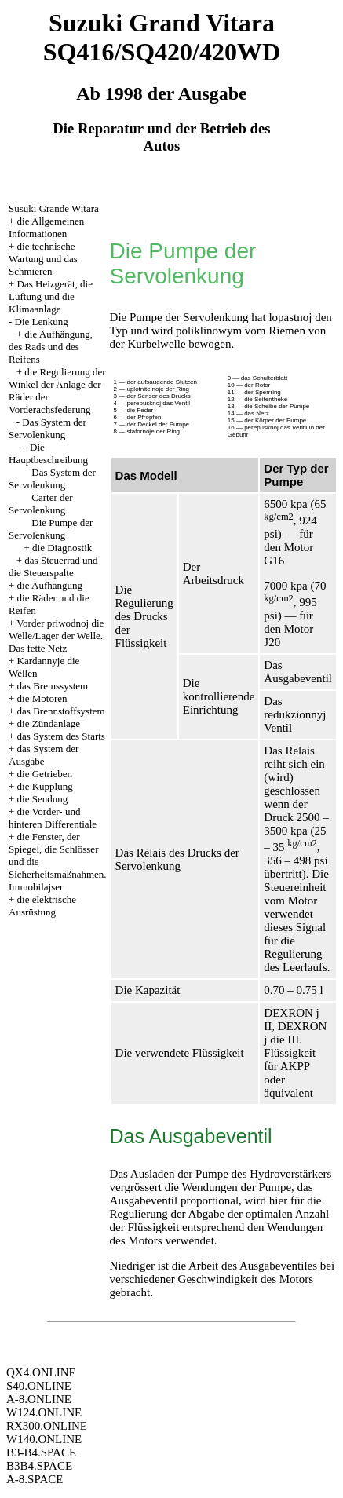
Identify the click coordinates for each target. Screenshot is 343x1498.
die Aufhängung (49, 585)
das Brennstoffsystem (61, 711)
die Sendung (42, 799)
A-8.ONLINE (38, 1399)
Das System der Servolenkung (47, 428)
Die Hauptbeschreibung (48, 453)
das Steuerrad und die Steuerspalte (53, 566)
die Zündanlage (49, 723)
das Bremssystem (53, 686)
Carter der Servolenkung (41, 503)
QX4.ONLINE (41, 1372)
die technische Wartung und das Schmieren (43, 258)
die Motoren (42, 698)
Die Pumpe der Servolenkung (51, 529)
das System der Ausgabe (43, 755)
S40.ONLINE (38, 1385)
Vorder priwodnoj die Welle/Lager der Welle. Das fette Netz (56, 635)
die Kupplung (45, 786)
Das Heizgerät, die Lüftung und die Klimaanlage (51, 296)
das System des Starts (61, 736)
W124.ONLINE (44, 1412)
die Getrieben (44, 774)
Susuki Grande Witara (54, 208)
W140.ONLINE (44, 1439)
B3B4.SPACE (39, 1466)
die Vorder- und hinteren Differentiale (53, 818)
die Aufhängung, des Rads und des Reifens (51, 346)
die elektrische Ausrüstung (42, 905)
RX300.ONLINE (46, 1425)
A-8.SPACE (34, 1479)
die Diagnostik (62, 548)
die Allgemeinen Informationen (46, 227)
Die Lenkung (41, 321)
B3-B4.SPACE (41, 1452)
